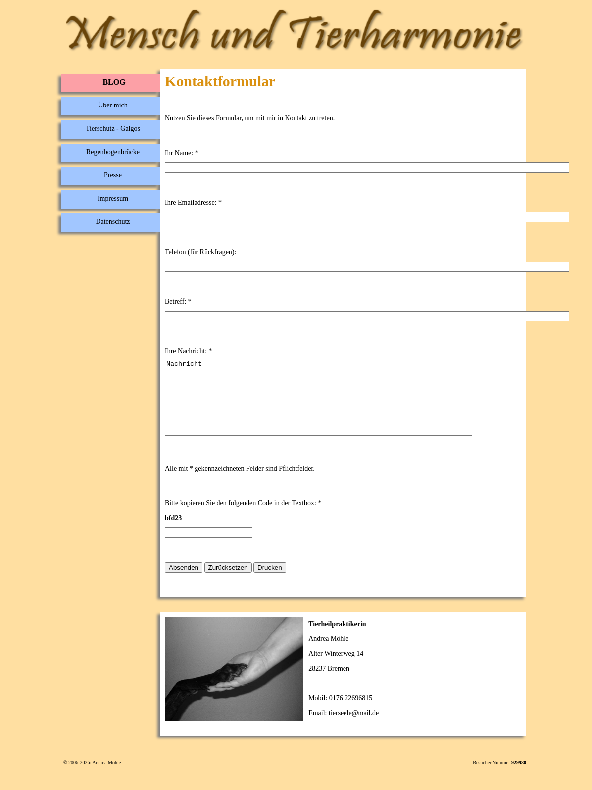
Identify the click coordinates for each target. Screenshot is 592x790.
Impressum (113, 198)
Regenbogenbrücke (113, 152)
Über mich (112, 105)
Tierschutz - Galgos (113, 128)
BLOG (113, 82)
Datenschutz (113, 221)
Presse (113, 175)
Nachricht (337, 405)
